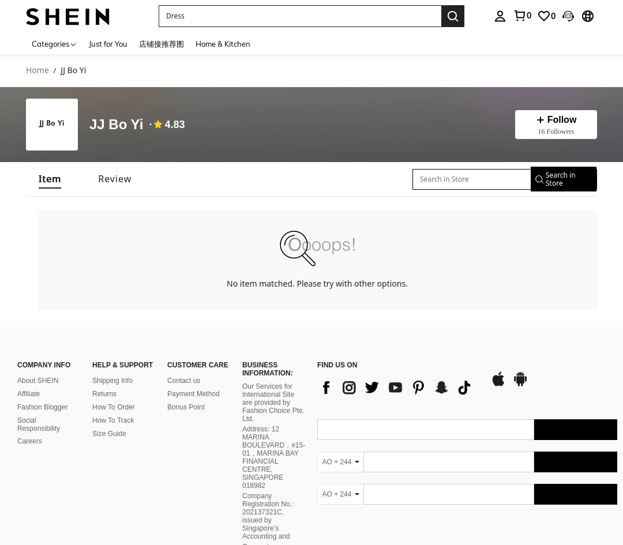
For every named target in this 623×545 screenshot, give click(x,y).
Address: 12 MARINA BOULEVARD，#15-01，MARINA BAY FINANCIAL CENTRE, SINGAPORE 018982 (273, 457)
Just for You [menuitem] (108, 43)
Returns (104, 394)
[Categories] (54, 43)
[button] (300, 16)
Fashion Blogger (42, 407)
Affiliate (28, 394)
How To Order (113, 407)
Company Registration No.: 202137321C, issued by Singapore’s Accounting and (268, 516)
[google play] (520, 385)
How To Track (113, 420)
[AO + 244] (340, 462)
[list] (398, 387)
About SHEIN (37, 381)
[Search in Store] (466, 179)
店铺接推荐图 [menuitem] (161, 43)
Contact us (183, 381)
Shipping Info (112, 381)
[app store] (498, 385)
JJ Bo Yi (116, 124)
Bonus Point (186, 407)
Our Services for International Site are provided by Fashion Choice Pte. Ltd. (273, 402)
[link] (522, 15)
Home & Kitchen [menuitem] (223, 43)
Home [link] (37, 71)
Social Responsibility (38, 424)
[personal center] (500, 16)
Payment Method (193, 394)
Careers (29, 441)
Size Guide (109, 434)
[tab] (50, 179)
